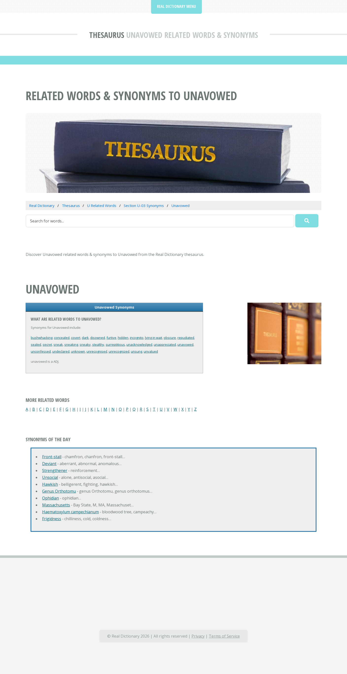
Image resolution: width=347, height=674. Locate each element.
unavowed (185, 344)
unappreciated (165, 344)
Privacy (198, 636)
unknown (78, 351)
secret (47, 344)
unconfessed (41, 351)
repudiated (185, 337)
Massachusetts (56, 505)
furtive (111, 337)
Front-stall (51, 456)
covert (75, 337)
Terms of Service (224, 636)
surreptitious (115, 344)
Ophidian (50, 498)
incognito (136, 337)
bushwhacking (41, 337)
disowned (97, 337)
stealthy (98, 344)
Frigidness (51, 518)
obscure (170, 337)
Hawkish (50, 484)
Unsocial (50, 477)
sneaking (71, 344)
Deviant (49, 463)
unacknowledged (139, 344)
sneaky (85, 344)
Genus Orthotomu (59, 491)
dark (85, 337)
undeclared (60, 351)
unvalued (151, 351)
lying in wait (153, 337)
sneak (58, 344)
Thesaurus (106, 35)
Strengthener (54, 470)
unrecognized (119, 351)
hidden (123, 337)
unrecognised (97, 351)
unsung (136, 351)
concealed (61, 337)
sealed (36, 344)
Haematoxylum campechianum (70, 512)
